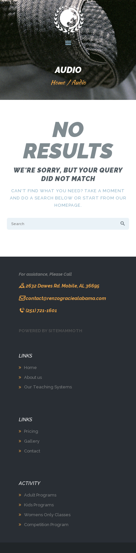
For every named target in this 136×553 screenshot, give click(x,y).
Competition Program (46, 524)
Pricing (31, 431)
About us (33, 377)
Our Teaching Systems (48, 386)
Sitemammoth (65, 330)
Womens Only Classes (47, 514)
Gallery (32, 441)
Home (57, 82)
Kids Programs (39, 504)
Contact (32, 451)
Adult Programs (40, 495)
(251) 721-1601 (41, 310)
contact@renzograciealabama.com (66, 298)
